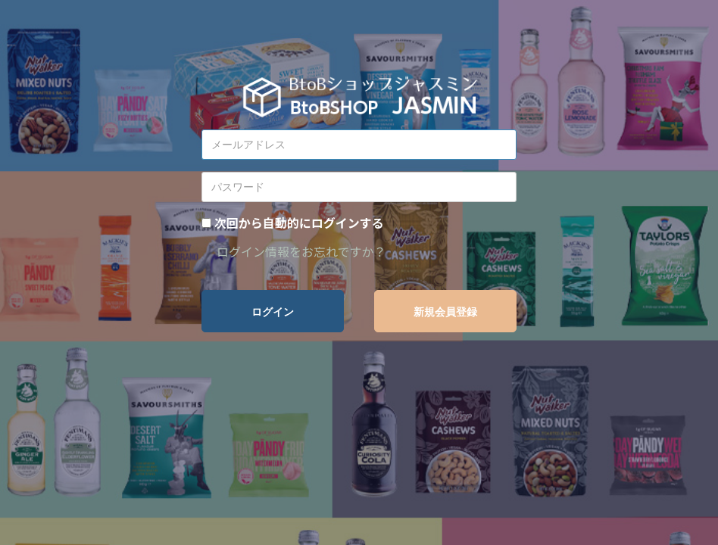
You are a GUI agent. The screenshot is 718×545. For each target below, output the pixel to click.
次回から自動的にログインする (299, 222)
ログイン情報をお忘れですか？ (301, 251)
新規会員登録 (445, 312)
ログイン (272, 312)
